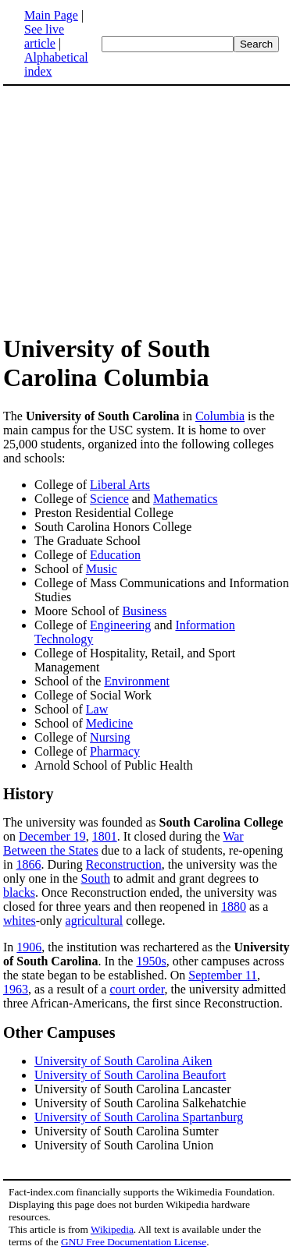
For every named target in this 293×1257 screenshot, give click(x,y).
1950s (151, 961)
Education (115, 554)
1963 (15, 989)
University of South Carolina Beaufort (130, 1075)
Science (109, 498)
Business (144, 611)
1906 (28, 947)
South (95, 878)
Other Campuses (59, 1032)
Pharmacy (115, 751)
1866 (28, 864)
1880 (233, 906)
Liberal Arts (120, 484)
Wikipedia (112, 1229)
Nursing (110, 737)
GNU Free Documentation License (133, 1242)
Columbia (220, 416)
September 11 (222, 975)
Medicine (109, 723)
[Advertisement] (134, 209)
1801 (104, 836)
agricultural (94, 920)
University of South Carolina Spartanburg (138, 1117)
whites (19, 920)
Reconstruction (124, 864)
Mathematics (185, 498)
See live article (44, 36)
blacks (19, 892)
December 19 (52, 836)
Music (101, 568)
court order (136, 989)
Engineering (120, 625)
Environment (137, 681)
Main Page (51, 15)
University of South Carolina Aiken (123, 1061)
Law (97, 709)
